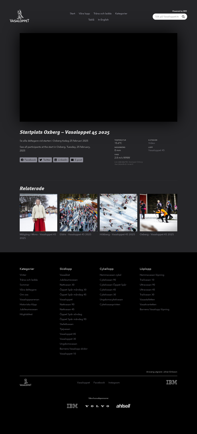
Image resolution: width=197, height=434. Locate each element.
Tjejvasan (65, 329)
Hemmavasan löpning (152, 274)
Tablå (91, 19)
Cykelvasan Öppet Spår (113, 284)
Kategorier (121, 13)
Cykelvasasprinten (110, 304)
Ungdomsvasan (68, 343)
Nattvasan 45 (67, 309)
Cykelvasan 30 (108, 294)
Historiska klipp (28, 304)
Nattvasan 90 (67, 304)
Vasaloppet (66, 299)
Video (151, 143)
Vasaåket (65, 274)
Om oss (24, 294)
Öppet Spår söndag (71, 314)
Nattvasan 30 (67, 284)
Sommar (24, 284)
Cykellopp (107, 269)
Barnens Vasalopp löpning (154, 309)
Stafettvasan (66, 324)
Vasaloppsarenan (29, 299)
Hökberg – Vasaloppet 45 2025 (117, 234)
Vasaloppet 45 (156, 150)
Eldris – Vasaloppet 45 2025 (75, 234)
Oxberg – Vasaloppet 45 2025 (157, 234)
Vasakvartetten (148, 304)
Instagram (114, 382)
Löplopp (145, 269)
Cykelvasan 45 (108, 289)
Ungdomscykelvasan (111, 299)
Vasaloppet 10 (68, 353)
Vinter (23, 274)
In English (103, 19)
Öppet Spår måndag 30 (73, 289)
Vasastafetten (147, 299)
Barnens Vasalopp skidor (74, 348)
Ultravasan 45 (147, 289)
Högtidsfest (26, 314)
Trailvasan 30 (147, 294)
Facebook (99, 382)
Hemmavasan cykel (110, 274)
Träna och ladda (103, 13)
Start (72, 13)
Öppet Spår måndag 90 (73, 319)
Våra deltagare (28, 289)
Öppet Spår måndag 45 (73, 294)
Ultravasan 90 (147, 284)
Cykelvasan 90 (108, 279)
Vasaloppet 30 (68, 338)
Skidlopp (66, 269)
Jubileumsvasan (29, 309)
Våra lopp (84, 13)
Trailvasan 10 (147, 279)
